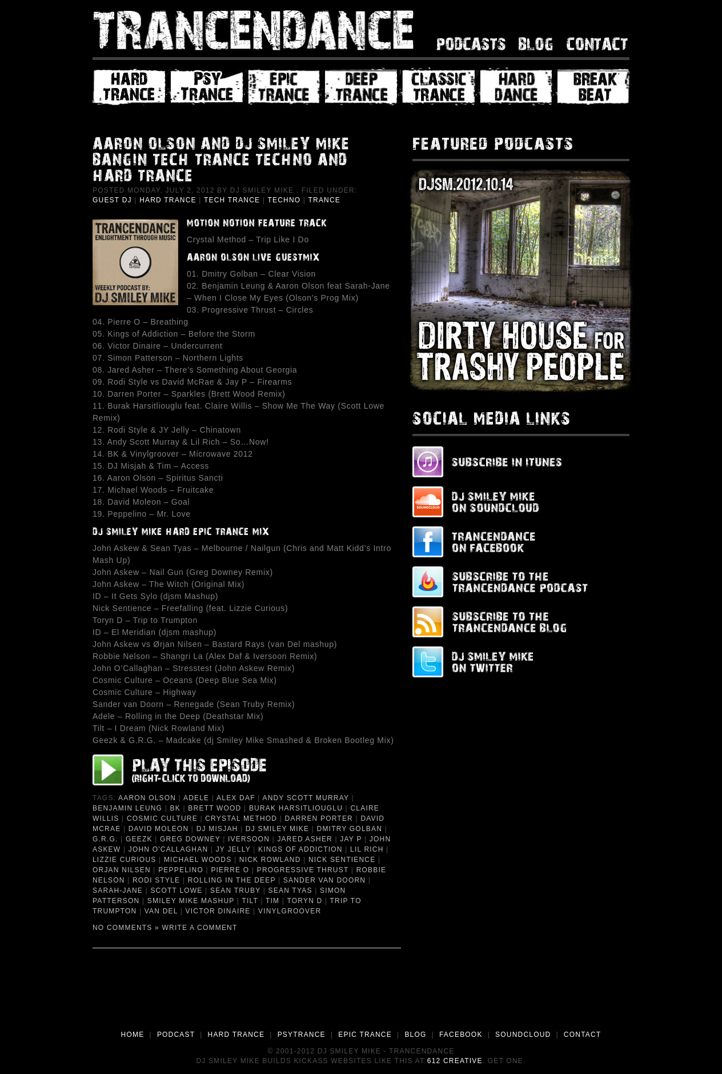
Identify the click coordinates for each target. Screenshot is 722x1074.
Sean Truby (235, 891)
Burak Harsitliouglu (296, 808)
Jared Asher (304, 839)
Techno (283, 200)
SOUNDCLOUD (523, 1035)
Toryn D (304, 901)
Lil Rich (367, 849)
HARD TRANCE (236, 1035)
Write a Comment (200, 928)
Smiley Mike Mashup (191, 901)
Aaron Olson (147, 798)
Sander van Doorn (324, 880)
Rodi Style (156, 880)
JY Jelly (233, 849)
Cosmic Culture (162, 819)
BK (175, 808)
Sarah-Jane (118, 891)
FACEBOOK (461, 1035)
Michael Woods (198, 860)
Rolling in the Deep (232, 880)
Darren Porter (319, 819)
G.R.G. (105, 839)
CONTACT (582, 1035)
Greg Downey (190, 839)
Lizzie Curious (124, 860)
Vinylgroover (289, 911)
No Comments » (126, 928)
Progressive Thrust (303, 870)
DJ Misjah (217, 829)
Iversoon (249, 839)
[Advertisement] (361, 997)
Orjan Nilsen (122, 870)
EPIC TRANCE (365, 1035)
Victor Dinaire (218, 911)
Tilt (250, 901)
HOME (133, 1035)
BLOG (415, 1035)
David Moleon (159, 829)
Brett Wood (214, 808)
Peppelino (180, 870)
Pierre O (230, 870)
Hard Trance (167, 200)
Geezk (139, 839)
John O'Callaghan (168, 849)
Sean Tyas (290, 891)
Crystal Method (241, 819)
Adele (196, 798)
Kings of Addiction (300, 849)
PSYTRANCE (302, 1035)
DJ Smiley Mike (277, 829)
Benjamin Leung (127, 808)
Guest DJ (112, 200)
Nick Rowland (270, 860)
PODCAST (176, 1035)
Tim (272, 901)
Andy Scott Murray (305, 798)
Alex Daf (235, 798)
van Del (161, 911)
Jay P (351, 839)
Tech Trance (232, 200)
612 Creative (455, 1061)
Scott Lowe (176, 891)
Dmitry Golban (350, 829)
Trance (324, 200)
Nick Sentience (341, 860)
